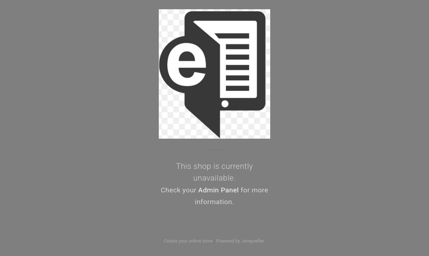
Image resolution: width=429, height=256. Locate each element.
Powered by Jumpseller (240, 241)
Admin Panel (218, 190)
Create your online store (188, 241)
